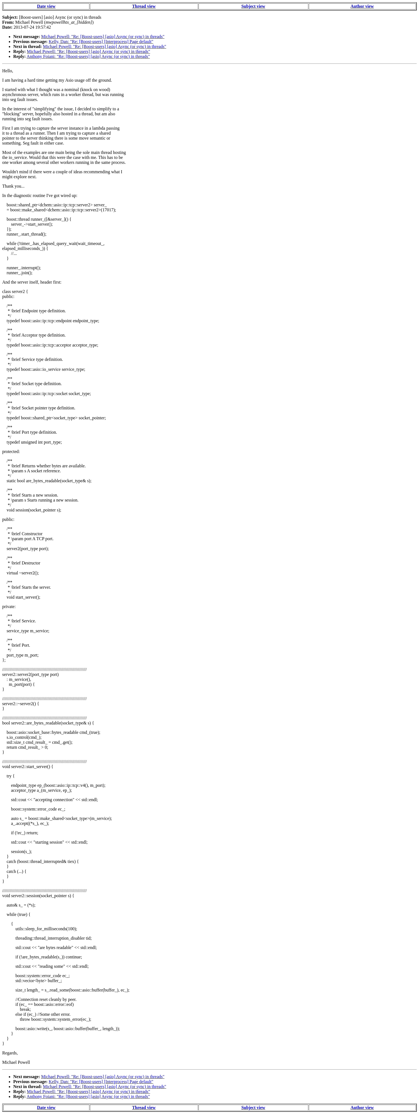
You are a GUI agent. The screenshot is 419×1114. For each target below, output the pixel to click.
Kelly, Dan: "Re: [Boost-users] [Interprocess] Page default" (101, 41)
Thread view (143, 6)
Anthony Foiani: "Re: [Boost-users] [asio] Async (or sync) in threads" (88, 56)
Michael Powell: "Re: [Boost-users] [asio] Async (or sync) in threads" (102, 36)
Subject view (253, 6)
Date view (46, 6)
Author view (362, 6)
